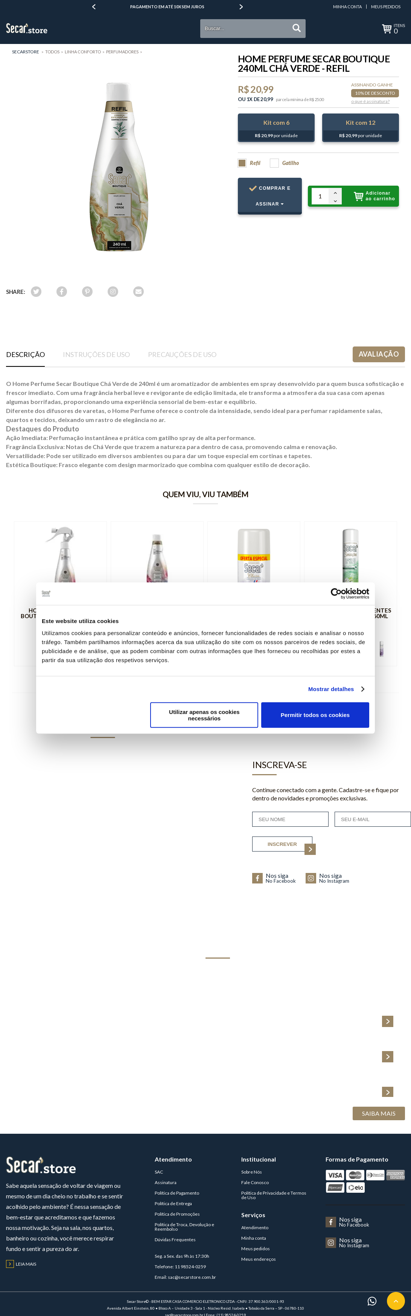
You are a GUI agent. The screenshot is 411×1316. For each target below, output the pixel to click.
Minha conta (253, 1238)
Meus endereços (258, 1259)
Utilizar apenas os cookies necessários (204, 714)
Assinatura (166, 1182)
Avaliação (379, 354)
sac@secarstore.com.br (192, 1277)
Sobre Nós (251, 1172)
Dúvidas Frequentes (175, 1239)
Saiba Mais (379, 1113)
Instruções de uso (96, 354)
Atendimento (254, 1227)
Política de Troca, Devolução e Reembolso (184, 1227)
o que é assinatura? (370, 101)
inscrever (290, 846)
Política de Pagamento (177, 1193)
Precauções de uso (182, 354)
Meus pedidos (255, 1248)
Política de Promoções (177, 1214)
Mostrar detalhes (331, 689)
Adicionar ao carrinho (374, 196)
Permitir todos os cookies (315, 715)
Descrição (25, 354)
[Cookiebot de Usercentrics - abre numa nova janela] (336, 593)
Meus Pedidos (385, 7)
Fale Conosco (255, 1182)
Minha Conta (347, 7)
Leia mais (21, 1264)
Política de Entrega (173, 1203)
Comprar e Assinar (270, 200)
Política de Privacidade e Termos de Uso (273, 1195)
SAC (159, 1172)
